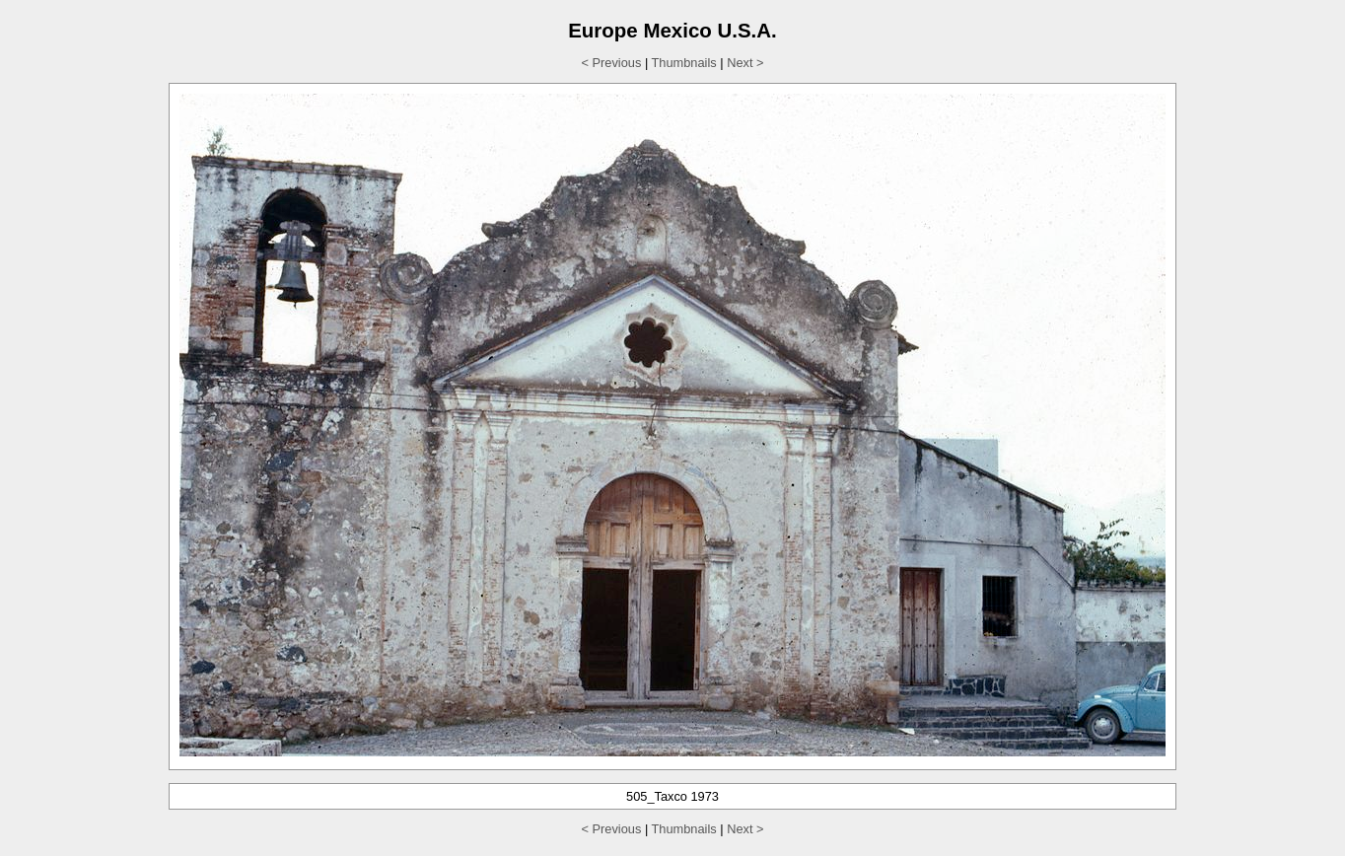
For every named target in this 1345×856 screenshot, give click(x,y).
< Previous (612, 62)
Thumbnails (684, 62)
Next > (745, 62)
